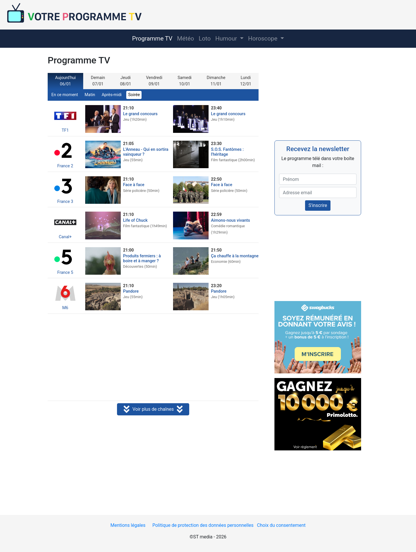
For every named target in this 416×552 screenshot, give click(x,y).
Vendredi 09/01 (154, 81)
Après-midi (112, 94)
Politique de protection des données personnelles (202, 525)
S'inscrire (318, 205)
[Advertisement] (153, 357)
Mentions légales (127, 525)
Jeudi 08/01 (125, 81)
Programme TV (152, 38)
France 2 (65, 154)
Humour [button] (226, 38)
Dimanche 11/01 (216, 81)
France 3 (65, 189)
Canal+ (65, 225)
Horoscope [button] (263, 38)
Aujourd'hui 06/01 (65, 81)
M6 (65, 296)
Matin (90, 94)
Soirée (134, 94)
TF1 (65, 118)
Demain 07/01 (98, 81)
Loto (205, 38)
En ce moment (64, 94)
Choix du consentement (281, 525)
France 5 (65, 260)
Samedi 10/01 (185, 81)
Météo (185, 38)
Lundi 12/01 (245, 81)
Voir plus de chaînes (153, 409)
